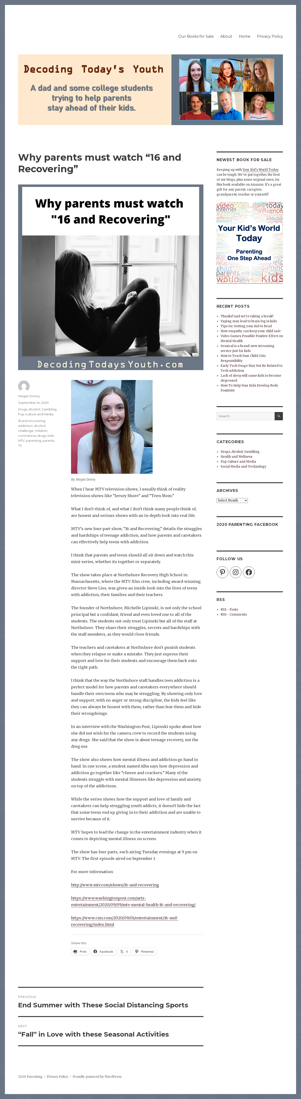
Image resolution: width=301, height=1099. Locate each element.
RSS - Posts (229, 610)
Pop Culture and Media (35, 414)
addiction (25, 426)
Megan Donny (29, 396)
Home (244, 36)
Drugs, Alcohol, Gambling (37, 409)
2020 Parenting (30, 1077)
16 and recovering (31, 421)
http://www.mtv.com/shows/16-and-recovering (115, 884)
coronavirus (27, 435)
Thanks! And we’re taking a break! (247, 316)
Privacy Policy (270, 36)
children (41, 431)
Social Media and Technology (243, 467)
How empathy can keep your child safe (251, 331)
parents (48, 440)
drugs (41, 435)
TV (20, 445)
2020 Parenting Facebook (247, 524)
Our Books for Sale (196, 36)
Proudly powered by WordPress (97, 1077)
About (226, 36)
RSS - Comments (234, 615)
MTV (21, 440)
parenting (33, 440)
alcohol (39, 426)
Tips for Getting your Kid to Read (246, 326)
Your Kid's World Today (261, 170)
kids (51, 435)
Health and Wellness (236, 457)
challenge (25, 431)
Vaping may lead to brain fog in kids (249, 321)
